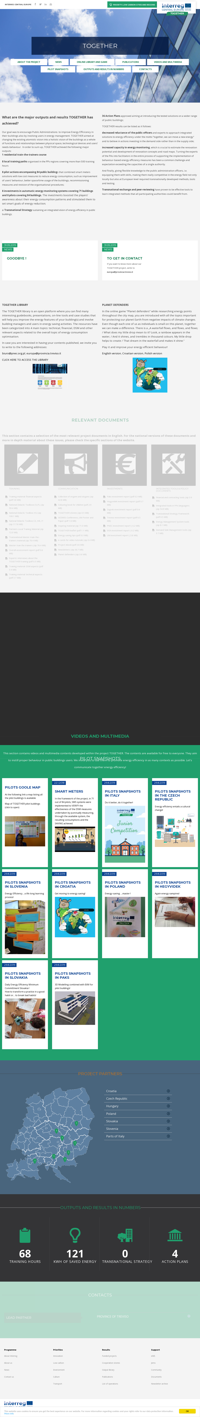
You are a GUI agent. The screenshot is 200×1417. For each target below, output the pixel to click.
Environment (59, 1369)
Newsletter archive (159, 1383)
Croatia (138, 1091)
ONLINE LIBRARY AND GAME (92, 62)
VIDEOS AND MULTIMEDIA (168, 62)
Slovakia (138, 1121)
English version (111, 353)
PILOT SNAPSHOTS (58, 69)
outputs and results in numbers (103, 69)
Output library (108, 1369)
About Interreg (10, 1356)
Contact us (9, 1376)
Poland (138, 1113)
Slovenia (138, 1128)
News (6, 1369)
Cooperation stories (111, 1363)
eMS (153, 1356)
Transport (57, 1383)
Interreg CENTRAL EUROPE (18, 4)
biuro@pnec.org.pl (13, 353)
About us (8, 1363)
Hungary (138, 1106)
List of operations (110, 1383)
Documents (156, 1376)
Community (156, 1369)
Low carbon (58, 1363)
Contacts (145, 69)
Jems (153, 1363)
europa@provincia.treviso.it (120, 272)
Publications (130, 62)
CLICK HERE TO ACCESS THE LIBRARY (25, 360)
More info (9, 1413)
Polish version (153, 353)
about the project (29, 62)
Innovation (58, 1356)
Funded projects (109, 1356)
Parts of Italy (138, 1136)
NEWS (58, 62)
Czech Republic (138, 1098)
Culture (56, 1376)
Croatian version (132, 353)
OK (187, 1411)
